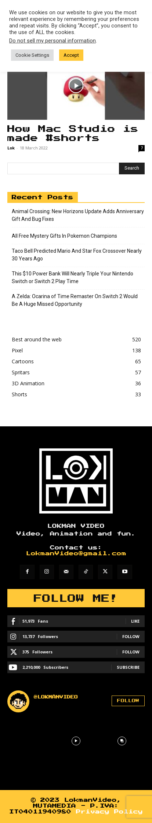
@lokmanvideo (56, 697)
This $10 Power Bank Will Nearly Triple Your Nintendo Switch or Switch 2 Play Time (72, 277)
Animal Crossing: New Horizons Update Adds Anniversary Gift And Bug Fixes (78, 215)
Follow (131, 636)
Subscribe (128, 667)
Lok (11, 148)
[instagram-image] (30, 741)
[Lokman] (76, 481)
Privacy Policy (109, 811)
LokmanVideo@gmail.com (76, 553)
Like (135, 621)
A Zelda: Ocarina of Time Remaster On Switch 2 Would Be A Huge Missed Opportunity (75, 300)
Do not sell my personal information (52, 40)
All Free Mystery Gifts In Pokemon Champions (64, 236)
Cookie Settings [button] (32, 55)
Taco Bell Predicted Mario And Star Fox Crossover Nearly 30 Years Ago (77, 255)
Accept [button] (71, 55)
